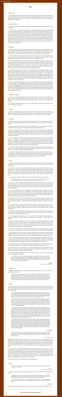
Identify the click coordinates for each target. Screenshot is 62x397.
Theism (20, 270)
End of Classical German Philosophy (47, 369)
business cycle (12, 143)
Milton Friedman (32, 121)
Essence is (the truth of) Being (45, 103)
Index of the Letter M (24, 392)
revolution (19, 42)
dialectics (17, 340)
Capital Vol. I (50, 263)
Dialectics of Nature (49, 384)
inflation (16, 140)
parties (52, 81)
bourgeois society (38, 49)
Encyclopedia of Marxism (7, 1)
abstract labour (29, 226)
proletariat (33, 205)
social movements (13, 83)
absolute (27, 339)
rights (25, 286)
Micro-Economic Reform (47, 153)
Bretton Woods (32, 127)
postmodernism (23, 78)
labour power (25, 205)
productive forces (28, 30)
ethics (31, 286)
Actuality (25, 103)
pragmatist (17, 129)
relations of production (38, 30)
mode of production (17, 63)
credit (44, 139)
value (30, 162)
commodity (16, 162)
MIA (1, 1)
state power (38, 88)
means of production (12, 207)
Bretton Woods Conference (27, 193)
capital (39, 204)
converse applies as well (17, 104)
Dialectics (41, 377)
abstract (26, 213)
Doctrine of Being (48, 386)
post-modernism (37, 53)
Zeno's (38, 386)
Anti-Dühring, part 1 (49, 330)
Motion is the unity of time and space (21, 386)
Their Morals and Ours (49, 337)
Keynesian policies (16, 127)
